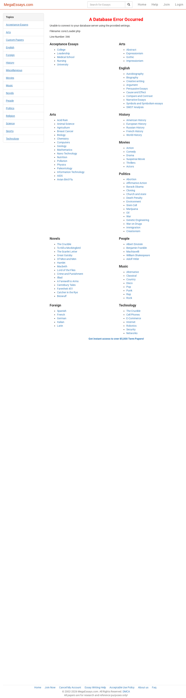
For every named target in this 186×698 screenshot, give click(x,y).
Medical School (65, 57)
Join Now (50, 687)
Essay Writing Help (95, 687)
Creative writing (135, 81)
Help (155, 4)
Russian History (135, 127)
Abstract (131, 49)
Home (142, 4)
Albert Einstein (134, 244)
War (128, 216)
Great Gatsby (64, 255)
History (10, 62)
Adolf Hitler (132, 259)
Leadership (63, 53)
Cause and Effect (136, 92)
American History (136, 120)
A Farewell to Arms (68, 281)
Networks (131, 333)
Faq (154, 687)
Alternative (132, 271)
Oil (127, 212)
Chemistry (63, 138)
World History (134, 134)
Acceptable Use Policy (121, 687)
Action (130, 147)
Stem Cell (131, 205)
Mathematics (64, 149)
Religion (10, 115)
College (61, 49)
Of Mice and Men (66, 259)
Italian (60, 322)
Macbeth (62, 266)
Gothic (130, 57)
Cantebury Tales (66, 284)
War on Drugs (134, 223)
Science (10, 123)
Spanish (61, 310)
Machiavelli (132, 251)
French (61, 314)
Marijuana (132, 208)
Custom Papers (15, 39)
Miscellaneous (14, 70)
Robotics (131, 325)
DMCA (126, 691)
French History (134, 131)
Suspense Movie (135, 159)
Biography (132, 77)
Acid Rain (62, 120)
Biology (61, 134)
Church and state (136, 194)
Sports (10, 131)
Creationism (133, 231)
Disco (129, 283)
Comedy (131, 151)
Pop (128, 286)
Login (179, 4)
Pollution (62, 160)
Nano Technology (67, 153)
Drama (130, 155)
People (10, 100)
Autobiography (135, 73)
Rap (128, 294)
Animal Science (65, 123)
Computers (63, 142)
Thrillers (130, 162)
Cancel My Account (70, 687)
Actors (130, 166)
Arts (8, 32)
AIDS (60, 175)
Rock (129, 297)
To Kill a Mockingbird (69, 247)
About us (143, 687)
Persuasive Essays (137, 88)
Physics (61, 164)
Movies (10, 77)
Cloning (130, 190)
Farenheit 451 (65, 288)
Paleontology (64, 168)
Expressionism (134, 53)
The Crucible (64, 244)
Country (131, 279)
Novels (10, 93)
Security (131, 329)
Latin (60, 325)
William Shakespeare (138, 255)
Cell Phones (133, 314)
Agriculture (63, 127)
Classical (131, 275)
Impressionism (134, 60)
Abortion (131, 179)
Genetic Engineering (137, 220)
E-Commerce (133, 318)
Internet (130, 322)
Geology (62, 146)
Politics (10, 108)
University (62, 64)
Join (166, 4)
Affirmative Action (136, 182)
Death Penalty (134, 197)
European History (136, 123)
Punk (129, 290)
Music (9, 85)
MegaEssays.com (18, 5)
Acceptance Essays (17, 24)
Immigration (133, 227)
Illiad (59, 277)
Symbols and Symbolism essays (144, 103)
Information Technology (70, 172)
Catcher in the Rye (67, 292)
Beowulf (62, 296)
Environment (133, 201)
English (10, 47)
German (61, 318)
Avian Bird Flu (65, 179)
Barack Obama (135, 186)
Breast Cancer (65, 131)
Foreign (10, 55)
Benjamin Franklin (136, 247)
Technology (12, 138)
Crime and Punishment (70, 273)
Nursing (61, 60)
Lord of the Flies (66, 270)
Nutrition (62, 157)
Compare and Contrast (139, 96)
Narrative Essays (136, 99)
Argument (132, 84)
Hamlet (61, 262)
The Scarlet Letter (67, 251)
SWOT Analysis (135, 107)
